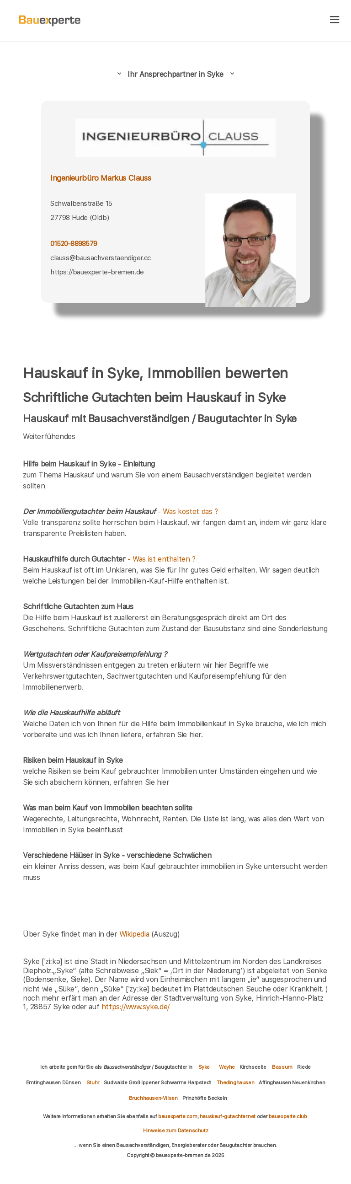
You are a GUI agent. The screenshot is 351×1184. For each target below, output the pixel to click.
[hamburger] (334, 20)
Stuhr (92, 1082)
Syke (204, 1067)
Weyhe (227, 1067)
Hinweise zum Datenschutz (175, 1130)
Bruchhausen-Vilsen (153, 1098)
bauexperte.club (288, 1116)
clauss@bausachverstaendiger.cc (100, 257)
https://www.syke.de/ (135, 1006)
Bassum (282, 1067)
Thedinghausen (235, 1082)
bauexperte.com (177, 1116)
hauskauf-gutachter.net (227, 1116)
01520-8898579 (73, 243)
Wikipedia (135, 934)
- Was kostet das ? (120, 511)
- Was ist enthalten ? (109, 559)
